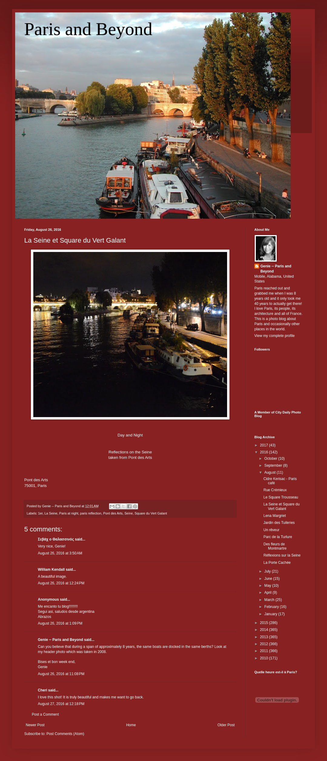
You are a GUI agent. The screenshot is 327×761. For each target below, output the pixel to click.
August (270, 472)
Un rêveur (271, 530)
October (271, 458)
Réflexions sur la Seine (282, 555)
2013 (264, 637)
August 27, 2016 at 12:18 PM (61, 704)
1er (40, 513)
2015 (264, 623)
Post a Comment (45, 714)
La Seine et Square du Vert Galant (75, 240)
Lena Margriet (274, 516)
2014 (264, 630)
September (273, 465)
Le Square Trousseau (280, 497)
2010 (264, 658)
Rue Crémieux (275, 490)
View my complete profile (274, 336)
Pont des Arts (113, 513)
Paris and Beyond (88, 29)
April (268, 592)
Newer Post (35, 725)
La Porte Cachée (277, 562)
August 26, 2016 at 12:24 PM (61, 583)
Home (131, 725)
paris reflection (90, 513)
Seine (128, 513)
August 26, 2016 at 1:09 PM (60, 623)
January (271, 614)
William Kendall (51, 569)
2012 (264, 644)
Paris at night (68, 513)
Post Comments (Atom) (65, 734)
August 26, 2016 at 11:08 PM (61, 674)
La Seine (51, 513)
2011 (264, 651)
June (268, 578)
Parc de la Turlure (277, 537)
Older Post (226, 725)
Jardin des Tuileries (279, 523)
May (268, 585)
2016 (264, 452)
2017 (264, 445)
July (268, 571)
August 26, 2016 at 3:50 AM (60, 553)
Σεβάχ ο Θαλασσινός (56, 539)
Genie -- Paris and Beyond (60, 640)
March (270, 600)
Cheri (42, 690)
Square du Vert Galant (151, 513)
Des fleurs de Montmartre (274, 546)
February (272, 607)
